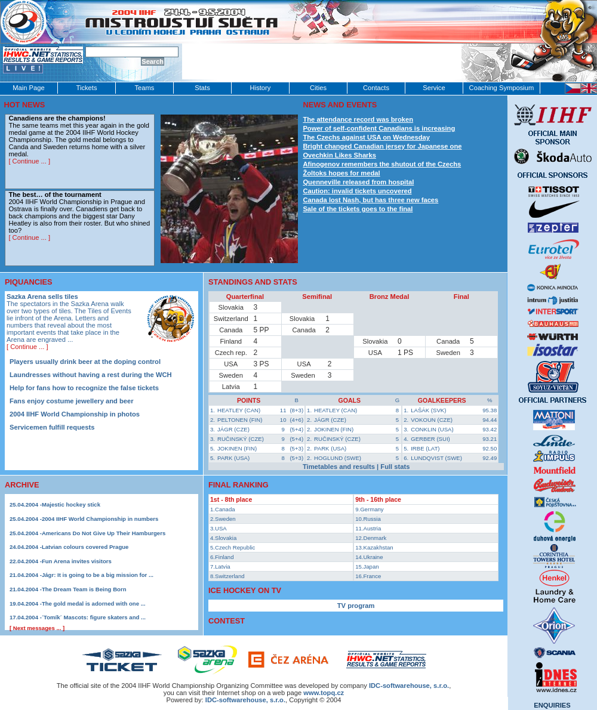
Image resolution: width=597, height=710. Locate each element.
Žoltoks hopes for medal (341, 173)
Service (434, 87)
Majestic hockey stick (71, 504)
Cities (318, 87)
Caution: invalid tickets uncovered (357, 191)
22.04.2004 (24, 561)
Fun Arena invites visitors (77, 561)
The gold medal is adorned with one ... (94, 603)
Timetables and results (339, 466)
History (260, 87)
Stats (202, 87)
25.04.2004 (24, 504)
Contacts (376, 87)
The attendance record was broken (358, 119)
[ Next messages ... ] (37, 628)
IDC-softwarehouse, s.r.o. (245, 699)
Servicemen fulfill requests (52, 427)
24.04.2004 (24, 547)
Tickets (86, 87)
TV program (356, 605)
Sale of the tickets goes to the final (358, 208)
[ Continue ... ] (29, 161)
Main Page (29, 87)
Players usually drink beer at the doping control (85, 361)
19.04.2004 (24, 603)
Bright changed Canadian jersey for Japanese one (382, 146)
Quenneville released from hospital (358, 182)
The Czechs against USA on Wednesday (366, 137)
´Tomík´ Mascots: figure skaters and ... (94, 617)
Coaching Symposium (501, 87)
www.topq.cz (323, 692)
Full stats (395, 466)
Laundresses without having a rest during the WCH (91, 374)
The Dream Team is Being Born (84, 589)
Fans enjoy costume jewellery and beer (72, 401)
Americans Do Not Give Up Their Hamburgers (103, 533)
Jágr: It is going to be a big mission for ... (97, 575)
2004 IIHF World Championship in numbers (100, 518)
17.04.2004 (24, 617)
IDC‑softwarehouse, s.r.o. (409, 685)
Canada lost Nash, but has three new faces (370, 199)
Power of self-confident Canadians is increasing (379, 128)
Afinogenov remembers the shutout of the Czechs (382, 164)
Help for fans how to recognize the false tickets (84, 387)
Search (152, 61)
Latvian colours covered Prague (85, 547)
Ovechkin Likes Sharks (339, 155)
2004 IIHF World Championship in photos (75, 414)
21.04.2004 (24, 575)
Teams (145, 87)
